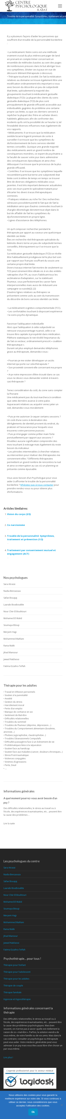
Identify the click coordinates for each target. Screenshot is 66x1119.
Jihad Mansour (11, 652)
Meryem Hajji (10, 631)
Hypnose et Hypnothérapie (17, 999)
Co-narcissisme (16, 525)
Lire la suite (9, 823)
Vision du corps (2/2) (19, 514)
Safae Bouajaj (10, 597)
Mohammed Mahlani (14, 638)
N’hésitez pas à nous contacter (36, 484)
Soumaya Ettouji (11, 625)
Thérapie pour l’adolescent (17, 971)
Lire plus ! (8, 1057)
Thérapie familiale (12, 992)
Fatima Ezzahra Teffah (14, 666)
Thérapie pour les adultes (16, 978)
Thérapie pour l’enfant (15, 965)
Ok (33, 1112)
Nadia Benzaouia (12, 590)
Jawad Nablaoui (11, 659)
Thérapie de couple (13, 985)
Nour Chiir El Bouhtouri (15, 611)
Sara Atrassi (9, 584)
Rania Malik (9, 645)
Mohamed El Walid (13, 618)
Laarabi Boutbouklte (14, 604)
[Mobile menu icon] (60, 6)
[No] (61, 1105)
